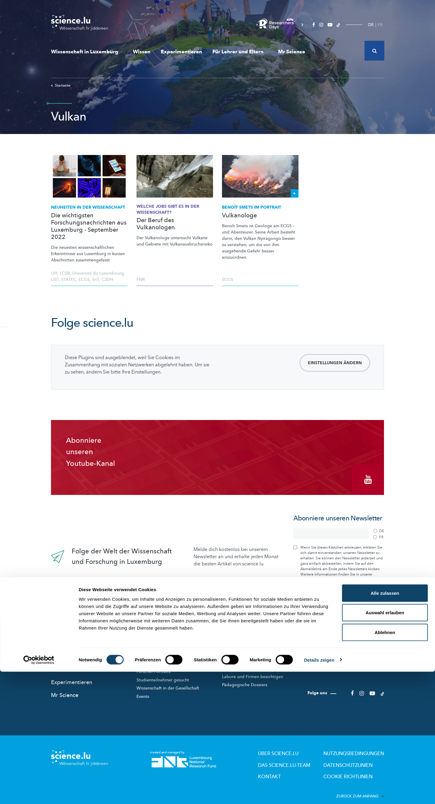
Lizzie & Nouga (236, 648)
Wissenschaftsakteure (157, 657)
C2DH (107, 279)
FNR (140, 279)
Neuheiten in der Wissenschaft (88, 207)
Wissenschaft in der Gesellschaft (167, 681)
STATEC (68, 279)
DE (371, 25)
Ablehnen (385, 764)
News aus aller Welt (75, 650)
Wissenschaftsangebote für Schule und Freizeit (259, 659)
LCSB (65, 273)
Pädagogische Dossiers (244, 678)
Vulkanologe (239, 215)
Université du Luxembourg (98, 273)
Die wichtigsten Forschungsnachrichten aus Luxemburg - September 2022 (89, 226)
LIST (55, 279)
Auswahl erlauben (385, 745)
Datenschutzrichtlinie (317, 572)
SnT (95, 279)
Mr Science (291, 51)
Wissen (141, 51)
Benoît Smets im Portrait (251, 207)
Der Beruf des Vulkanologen (155, 224)
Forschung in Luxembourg (161, 648)
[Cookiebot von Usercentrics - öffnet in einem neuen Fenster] (39, 792)
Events (142, 689)
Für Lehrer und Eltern (240, 51)
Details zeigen (319, 792)
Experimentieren (181, 51)
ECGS (84, 279)
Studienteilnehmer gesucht (162, 673)
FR (380, 25)
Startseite (60, 85)
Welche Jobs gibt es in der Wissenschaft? (167, 209)
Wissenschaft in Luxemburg (86, 51)
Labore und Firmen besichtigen (252, 670)
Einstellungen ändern (335, 363)
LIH (54, 273)
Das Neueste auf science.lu (84, 638)
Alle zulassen (384, 725)
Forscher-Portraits (153, 665)
